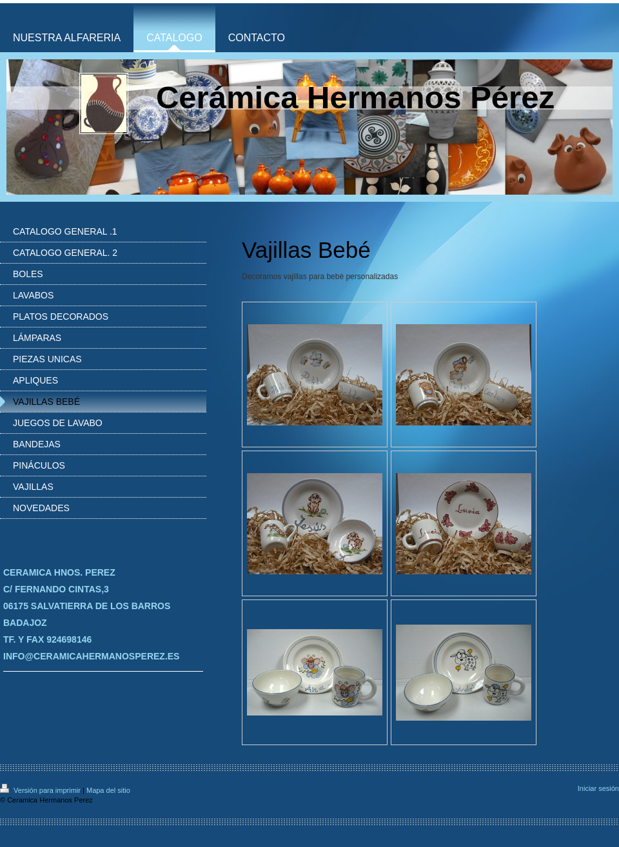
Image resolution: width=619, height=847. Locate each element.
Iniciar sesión (598, 788)
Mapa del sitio (108, 790)
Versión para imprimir (41, 790)
